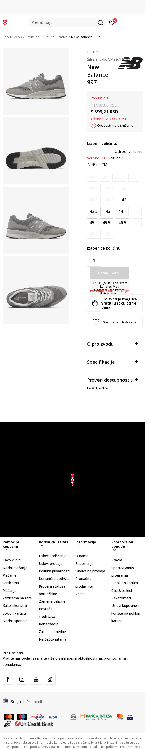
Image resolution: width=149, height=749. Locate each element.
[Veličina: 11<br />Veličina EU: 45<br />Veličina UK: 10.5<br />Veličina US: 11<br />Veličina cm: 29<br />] (92, 222)
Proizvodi (32, 37)
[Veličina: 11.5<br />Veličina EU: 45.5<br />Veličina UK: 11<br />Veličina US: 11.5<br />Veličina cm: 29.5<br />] (106, 222)
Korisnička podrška (54, 578)
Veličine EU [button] (96, 158)
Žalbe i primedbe (52, 631)
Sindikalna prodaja (90, 571)
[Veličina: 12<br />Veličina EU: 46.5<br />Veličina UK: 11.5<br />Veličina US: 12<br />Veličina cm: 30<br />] (122, 222)
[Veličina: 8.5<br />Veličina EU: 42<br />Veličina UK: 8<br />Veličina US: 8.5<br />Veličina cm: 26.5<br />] (124, 200)
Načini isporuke (15, 620)
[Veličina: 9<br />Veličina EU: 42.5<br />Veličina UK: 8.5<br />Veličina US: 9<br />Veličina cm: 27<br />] (94, 211)
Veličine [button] (114, 158)
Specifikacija (112, 361)
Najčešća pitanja (52, 639)
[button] (67, 22)
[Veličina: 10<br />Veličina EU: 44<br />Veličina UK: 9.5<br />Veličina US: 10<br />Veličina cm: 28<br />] (121, 211)
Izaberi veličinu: (102, 143)
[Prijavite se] (112, 22)
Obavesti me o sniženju (115, 125)
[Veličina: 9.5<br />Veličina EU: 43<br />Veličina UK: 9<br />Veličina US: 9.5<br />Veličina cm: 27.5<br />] (108, 211)
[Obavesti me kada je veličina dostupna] (92, 177)
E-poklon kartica (124, 582)
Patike (63, 37)
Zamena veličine (52, 601)
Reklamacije (49, 624)
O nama (81, 555)
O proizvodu (112, 343)
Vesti (79, 593)
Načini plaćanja (15, 567)
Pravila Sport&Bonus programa (122, 568)
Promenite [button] (35, 701)
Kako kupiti (12, 560)
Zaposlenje (84, 563)
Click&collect (121, 590)
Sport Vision (12, 37)
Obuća (49, 37)
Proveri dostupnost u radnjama (112, 383)
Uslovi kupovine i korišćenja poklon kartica (125, 613)
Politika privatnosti (54, 571)
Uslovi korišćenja (52, 555)
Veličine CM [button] (97, 165)
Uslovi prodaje (50, 563)
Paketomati (121, 598)
